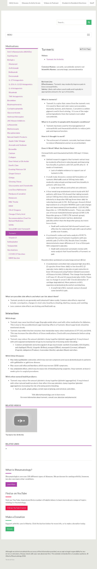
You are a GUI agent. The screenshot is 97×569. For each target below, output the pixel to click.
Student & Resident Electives (74, 3)
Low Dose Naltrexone (17, 190)
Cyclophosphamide (15, 109)
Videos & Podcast (51, 3)
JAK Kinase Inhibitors (16, 121)
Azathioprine (12, 56)
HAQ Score (13, 3)
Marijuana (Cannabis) (17, 194)
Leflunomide (12, 125)
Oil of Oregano (15, 210)
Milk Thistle (13, 202)
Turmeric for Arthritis (55, 59)
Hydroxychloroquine (15, 117)
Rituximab (13, 92)
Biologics (11, 60)
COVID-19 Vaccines (17, 254)
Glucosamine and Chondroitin (21, 186)
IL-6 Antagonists (15, 88)
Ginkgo (12, 177)
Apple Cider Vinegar (17, 141)
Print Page (85, 49)
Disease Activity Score (31, 3)
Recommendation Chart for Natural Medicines (20, 219)
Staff (92, 3)
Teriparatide (12, 246)
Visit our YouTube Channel (16, 508)
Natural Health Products (17, 137)
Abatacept (13, 64)
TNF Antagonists (16, 96)
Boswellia (12, 149)
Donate (10, 529)
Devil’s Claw (13, 165)
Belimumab (13, 72)
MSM (11, 206)
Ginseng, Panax (15, 182)
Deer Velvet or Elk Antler (19, 161)
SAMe (11, 225)
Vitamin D (13, 238)
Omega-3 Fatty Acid (17, 214)
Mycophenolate (13, 133)
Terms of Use (10, 559)
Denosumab (13, 76)
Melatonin (13, 198)
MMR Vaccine (14, 258)
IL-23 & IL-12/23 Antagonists (20, 84)
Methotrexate (13, 129)
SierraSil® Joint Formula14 (19, 229)
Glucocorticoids (13, 113)
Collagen (12, 157)
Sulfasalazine (12, 242)
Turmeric (12, 233)
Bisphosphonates (14, 104)
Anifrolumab (14, 68)
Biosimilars (11, 100)
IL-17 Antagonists (16, 80)
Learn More (11, 484)
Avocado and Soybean (18, 145)
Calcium (12, 153)
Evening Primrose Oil (17, 169)
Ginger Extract (15, 173)
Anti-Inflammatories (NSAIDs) (19, 52)
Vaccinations (12, 250)
